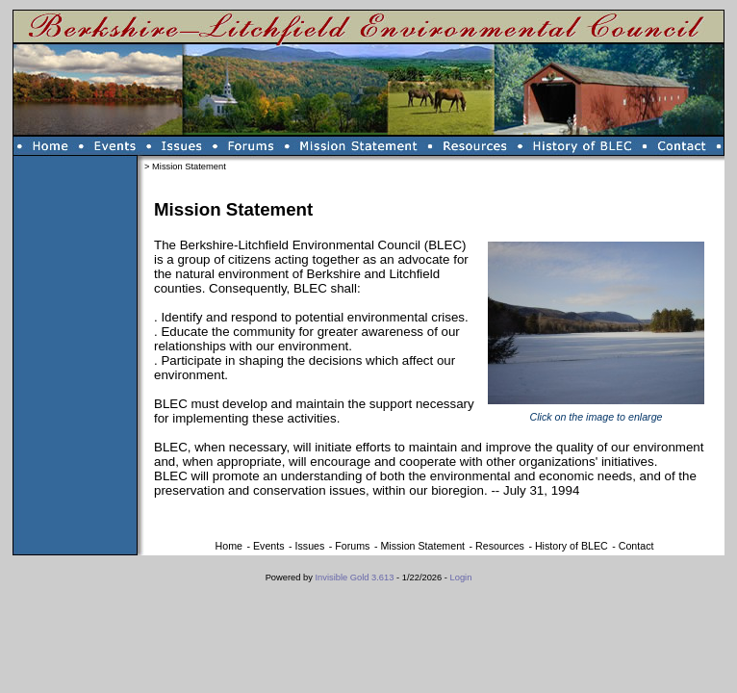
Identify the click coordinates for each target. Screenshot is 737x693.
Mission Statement (422, 546)
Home (229, 546)
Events (269, 546)
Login (461, 577)
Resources (499, 546)
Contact (636, 546)
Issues (310, 546)
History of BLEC (571, 546)
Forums (352, 546)
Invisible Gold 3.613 (356, 577)
